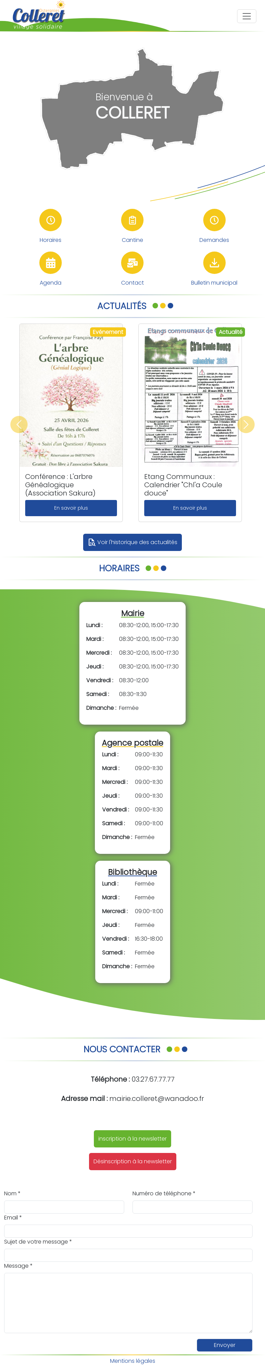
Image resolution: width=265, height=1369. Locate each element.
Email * (13, 1218)
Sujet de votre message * (38, 1242)
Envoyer (224, 1345)
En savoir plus (71, 507)
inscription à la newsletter (132, 1139)
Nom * (12, 1193)
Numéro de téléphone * (164, 1193)
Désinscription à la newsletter (133, 1161)
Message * (18, 1266)
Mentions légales (132, 1361)
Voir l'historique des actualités (132, 542)
